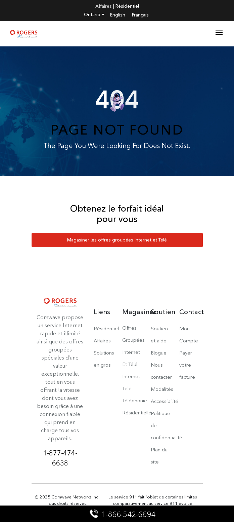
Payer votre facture (187, 364)
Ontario (94, 14)
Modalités (162, 389)
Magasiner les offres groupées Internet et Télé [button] (117, 240)
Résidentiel (127, 6)
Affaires (103, 6)
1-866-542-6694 (123, 514)
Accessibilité (164, 401)
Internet (131, 376)
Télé (127, 388)
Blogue (159, 352)
